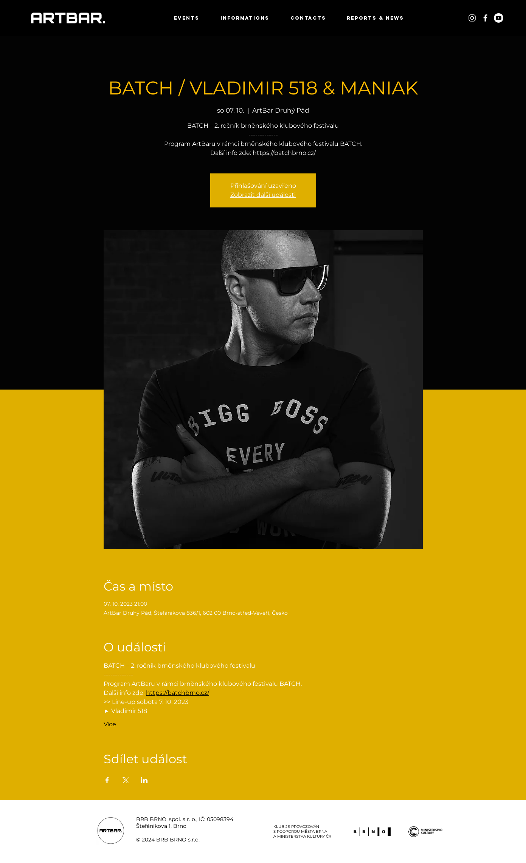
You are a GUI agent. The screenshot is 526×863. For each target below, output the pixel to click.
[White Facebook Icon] (485, 18)
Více (110, 724)
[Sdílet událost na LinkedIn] (144, 780)
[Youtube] (498, 18)
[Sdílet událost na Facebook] (107, 780)
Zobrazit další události (263, 194)
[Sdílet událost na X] (125, 780)
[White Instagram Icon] (472, 18)
